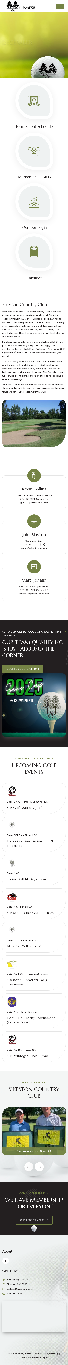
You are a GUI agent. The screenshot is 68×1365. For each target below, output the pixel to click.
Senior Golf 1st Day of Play (27, 879)
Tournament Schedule (34, 126)
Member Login (34, 227)
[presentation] (28, 1166)
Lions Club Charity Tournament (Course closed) (31, 1020)
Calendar (34, 278)
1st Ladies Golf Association (26, 946)
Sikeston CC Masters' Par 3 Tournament (27, 982)
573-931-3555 (31, 544)
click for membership (34, 1220)
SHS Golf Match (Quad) (24, 808)
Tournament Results (34, 177)
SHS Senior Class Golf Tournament (33, 913)
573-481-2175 (14, 1293)
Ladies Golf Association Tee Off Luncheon (30, 843)
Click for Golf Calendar (23, 668)
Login (44, 1357)
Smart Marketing (29, 1357)
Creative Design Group (46, 1353)
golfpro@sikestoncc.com (34, 502)
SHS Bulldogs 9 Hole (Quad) (28, 1056)
